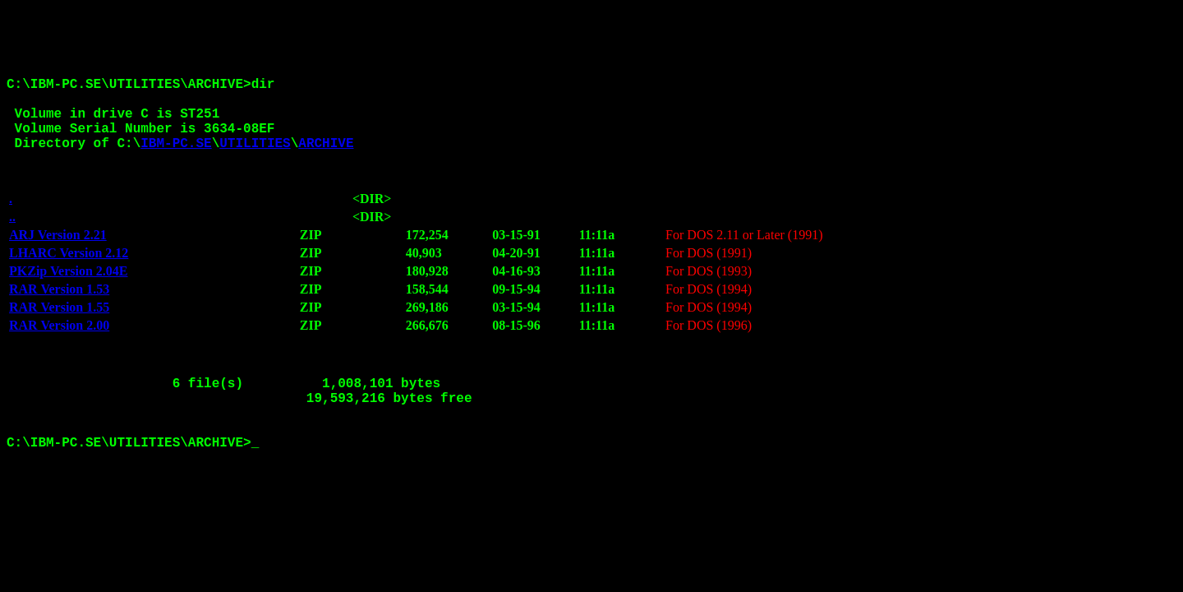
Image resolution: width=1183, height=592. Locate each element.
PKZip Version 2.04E (68, 296)
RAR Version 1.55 (59, 333)
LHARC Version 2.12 (68, 278)
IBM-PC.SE (175, 162)
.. (12, 242)
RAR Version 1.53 (59, 314)
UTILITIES (254, 162)
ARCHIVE (325, 162)
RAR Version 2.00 (59, 351)
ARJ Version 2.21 (58, 260)
